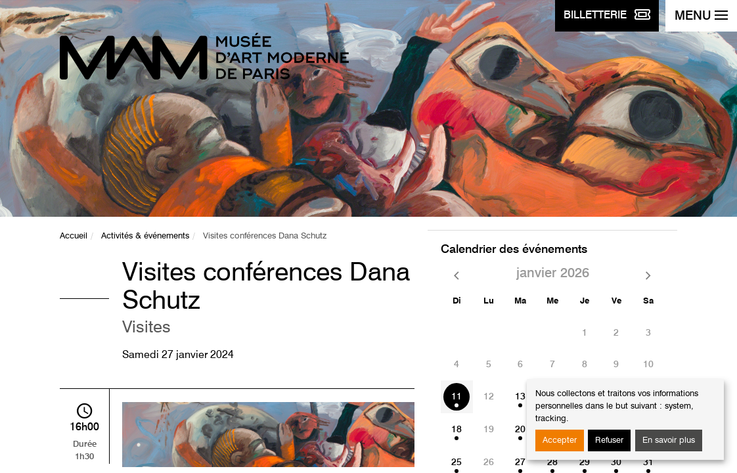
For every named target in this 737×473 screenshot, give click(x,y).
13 (520, 396)
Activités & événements (145, 236)
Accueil (73, 236)
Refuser (609, 440)
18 (456, 429)
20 (520, 429)
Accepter (560, 440)
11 (456, 396)
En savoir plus (668, 440)
